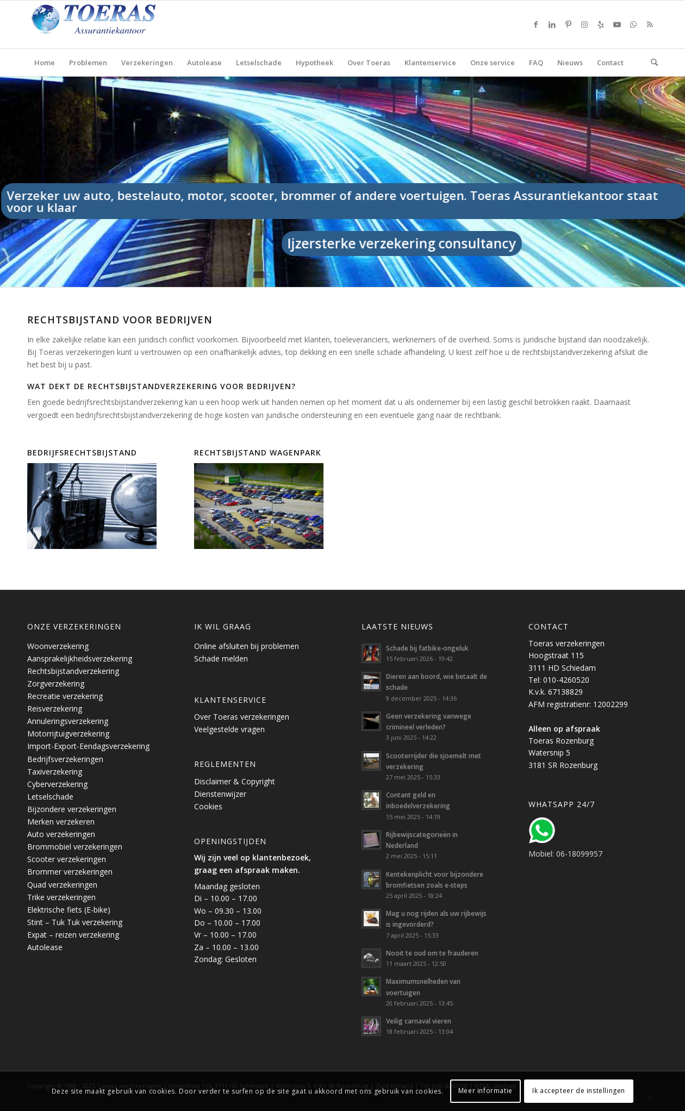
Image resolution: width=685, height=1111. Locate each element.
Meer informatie (485, 1090)
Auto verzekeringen (61, 834)
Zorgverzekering (55, 683)
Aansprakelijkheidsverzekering (79, 658)
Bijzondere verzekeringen (71, 809)
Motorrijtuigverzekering (68, 733)
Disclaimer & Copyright (234, 781)
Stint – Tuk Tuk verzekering (74, 922)
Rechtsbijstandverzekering (73, 671)
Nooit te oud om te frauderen (432, 952)
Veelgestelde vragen (229, 729)
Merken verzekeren (61, 821)
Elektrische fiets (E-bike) (68, 909)
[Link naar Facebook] (535, 24)
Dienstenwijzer (220, 794)
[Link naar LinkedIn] (552, 24)
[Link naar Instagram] (584, 24)
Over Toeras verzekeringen (241, 716)
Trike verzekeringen (61, 897)
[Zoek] (651, 62)
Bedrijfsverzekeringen (65, 759)
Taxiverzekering (54, 771)
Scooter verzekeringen (66, 859)
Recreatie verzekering (65, 696)
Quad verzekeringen (62, 884)
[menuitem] (44, 62)
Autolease (45, 947)
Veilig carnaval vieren (418, 1020)
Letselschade (50, 796)
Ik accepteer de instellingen (578, 1090)
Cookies (208, 806)
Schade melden (221, 658)
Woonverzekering (58, 646)
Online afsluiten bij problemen (246, 646)
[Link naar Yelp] (601, 24)
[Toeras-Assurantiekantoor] (119, 24)
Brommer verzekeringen (70, 871)
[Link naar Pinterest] (568, 24)
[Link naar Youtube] (617, 24)
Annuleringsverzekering (67, 721)
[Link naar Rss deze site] (650, 24)
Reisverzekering (54, 708)
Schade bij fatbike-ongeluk (427, 648)
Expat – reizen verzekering (73, 934)
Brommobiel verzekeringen (74, 846)
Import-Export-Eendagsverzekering (88, 746)
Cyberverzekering (57, 784)
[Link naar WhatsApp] (633, 24)
